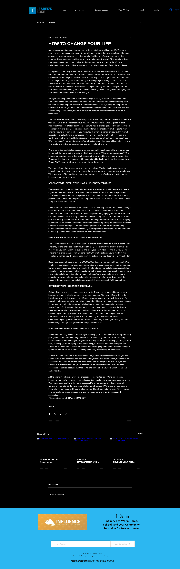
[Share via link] (66, 414)
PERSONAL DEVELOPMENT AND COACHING (87, 461)
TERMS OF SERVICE (79, 561)
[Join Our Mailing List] (122, 544)
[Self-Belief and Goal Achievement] (53, 447)
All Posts (40, 22)
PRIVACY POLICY (95, 561)
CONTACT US (108, 561)
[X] (122, 516)
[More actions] (130, 37)
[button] (141, 10)
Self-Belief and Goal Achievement (49, 461)
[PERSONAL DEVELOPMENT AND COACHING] (90, 447)
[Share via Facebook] (49, 414)
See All (140, 433)
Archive (52, 22)
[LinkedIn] (127, 516)
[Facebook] (116, 516)
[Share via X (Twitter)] (55, 414)
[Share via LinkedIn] (60, 414)
